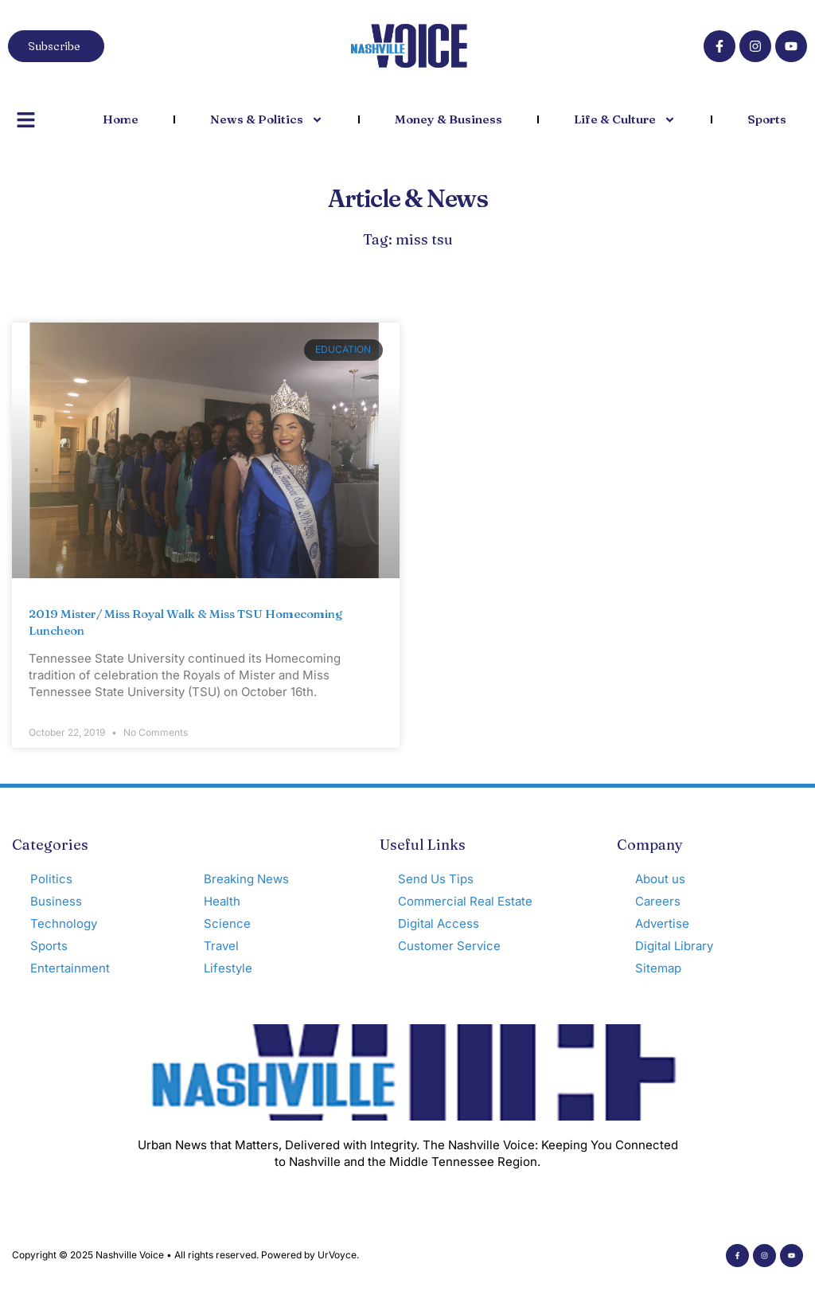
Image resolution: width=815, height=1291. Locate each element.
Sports (766, 119)
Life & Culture (625, 120)
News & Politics (266, 120)
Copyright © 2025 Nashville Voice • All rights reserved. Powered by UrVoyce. (185, 1255)
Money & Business (448, 119)
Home (120, 119)
